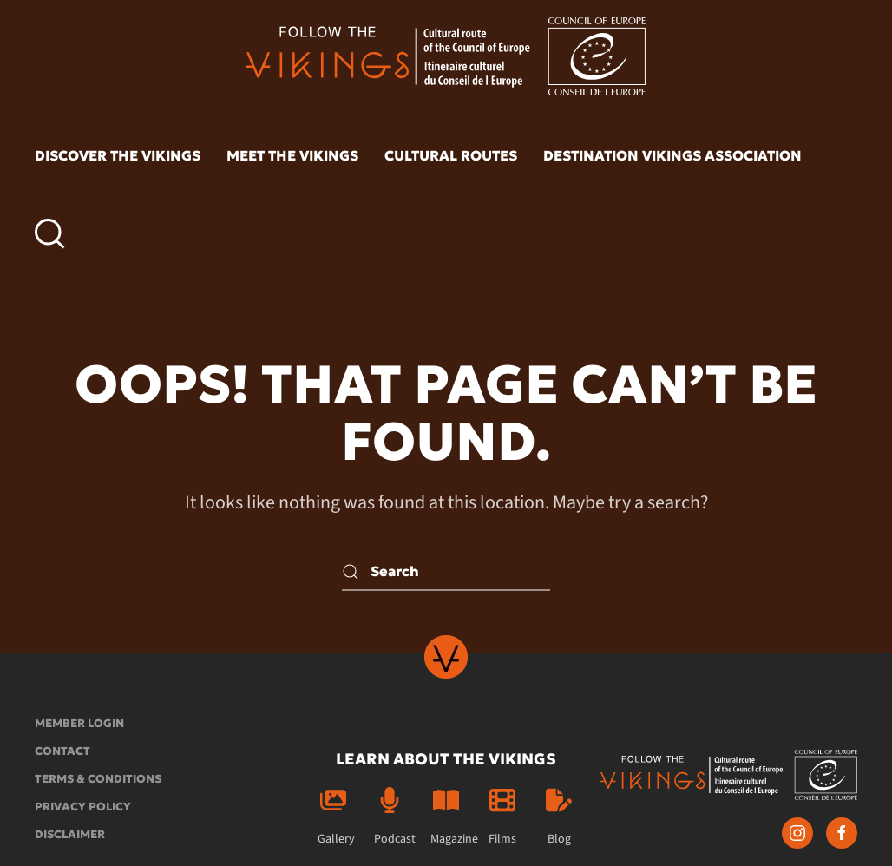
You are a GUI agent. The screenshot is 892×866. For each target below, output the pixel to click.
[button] (50, 234)
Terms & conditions (98, 778)
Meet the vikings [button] (292, 155)
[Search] (446, 571)
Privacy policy (83, 806)
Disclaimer (70, 834)
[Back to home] (446, 56)
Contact (62, 751)
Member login (79, 723)
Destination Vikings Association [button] (672, 155)
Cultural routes (450, 155)
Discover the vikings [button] (117, 155)
